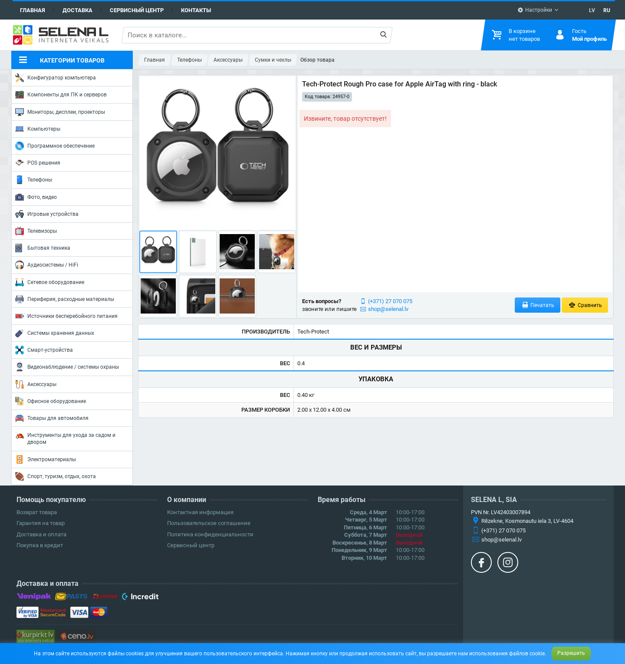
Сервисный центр (137, 10)
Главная (32, 10)
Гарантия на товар (40, 523)
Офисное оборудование (50, 401)
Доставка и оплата (41, 534)
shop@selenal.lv (388, 309)
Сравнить (585, 305)
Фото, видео (36, 197)
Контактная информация (200, 512)
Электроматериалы (45, 459)
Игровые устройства (47, 214)
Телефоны (33, 179)
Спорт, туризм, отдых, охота (55, 476)
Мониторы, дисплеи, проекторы (60, 112)
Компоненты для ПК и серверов (61, 94)
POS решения (37, 162)
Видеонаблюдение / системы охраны (67, 367)
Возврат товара (36, 512)
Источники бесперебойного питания (66, 316)
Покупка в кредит (39, 545)
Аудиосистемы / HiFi (46, 265)
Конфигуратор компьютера (55, 77)
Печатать (538, 305)
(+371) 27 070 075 (390, 301)
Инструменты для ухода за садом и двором (65, 438)
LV (592, 10)
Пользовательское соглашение (208, 523)
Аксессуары (35, 384)
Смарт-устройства (44, 350)
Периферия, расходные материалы (64, 299)
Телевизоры (36, 231)
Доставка (77, 10)
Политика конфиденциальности (210, 534)
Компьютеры (37, 129)
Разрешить (571, 653)
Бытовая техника (42, 248)
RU (606, 10)
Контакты (196, 10)
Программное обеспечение (55, 146)
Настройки (535, 10)
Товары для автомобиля (52, 418)
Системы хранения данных (54, 333)
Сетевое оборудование (49, 282)
